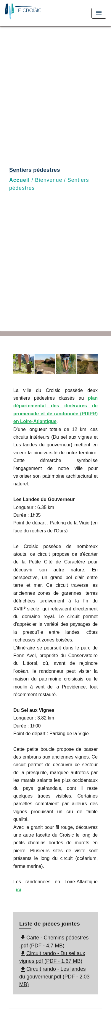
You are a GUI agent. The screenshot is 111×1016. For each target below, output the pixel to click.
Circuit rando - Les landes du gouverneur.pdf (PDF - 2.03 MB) (54, 977)
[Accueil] (27, 13)
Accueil (19, 180)
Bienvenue (48, 180)
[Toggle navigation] (98, 13)
